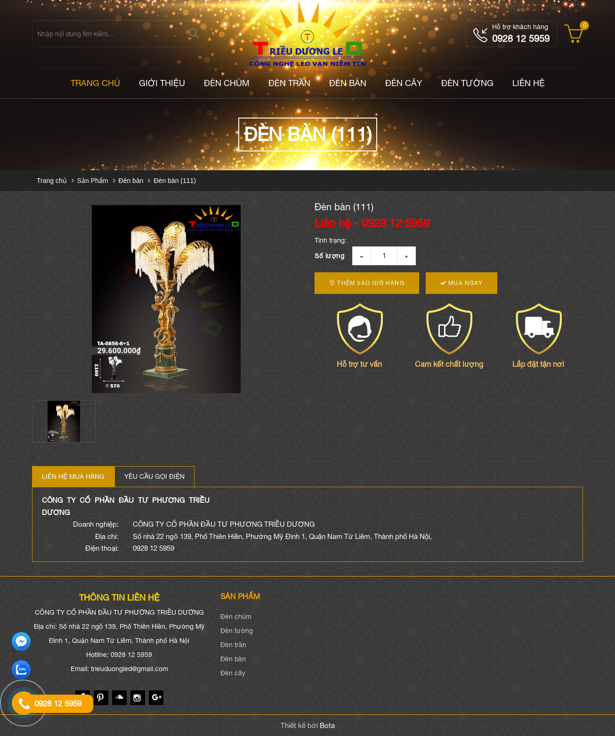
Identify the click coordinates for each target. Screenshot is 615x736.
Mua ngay (461, 283)
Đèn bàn (347, 83)
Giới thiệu (162, 83)
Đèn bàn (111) (175, 180)
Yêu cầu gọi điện (154, 476)
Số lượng (329, 256)
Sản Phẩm (92, 180)
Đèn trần (289, 83)
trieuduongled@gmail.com (129, 669)
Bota (327, 725)
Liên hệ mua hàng (73, 476)
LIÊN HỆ (528, 83)
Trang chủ (52, 180)
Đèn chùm (227, 83)
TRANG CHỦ (95, 83)
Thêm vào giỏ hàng (367, 283)
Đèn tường (467, 83)
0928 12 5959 (521, 38)
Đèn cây (403, 83)
